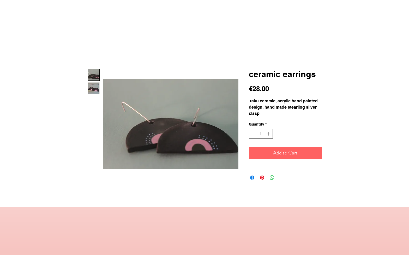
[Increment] (269, 133)
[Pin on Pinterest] (262, 178)
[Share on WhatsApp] (272, 178)
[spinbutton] (261, 133)
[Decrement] (253, 133)
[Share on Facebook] (252, 178)
